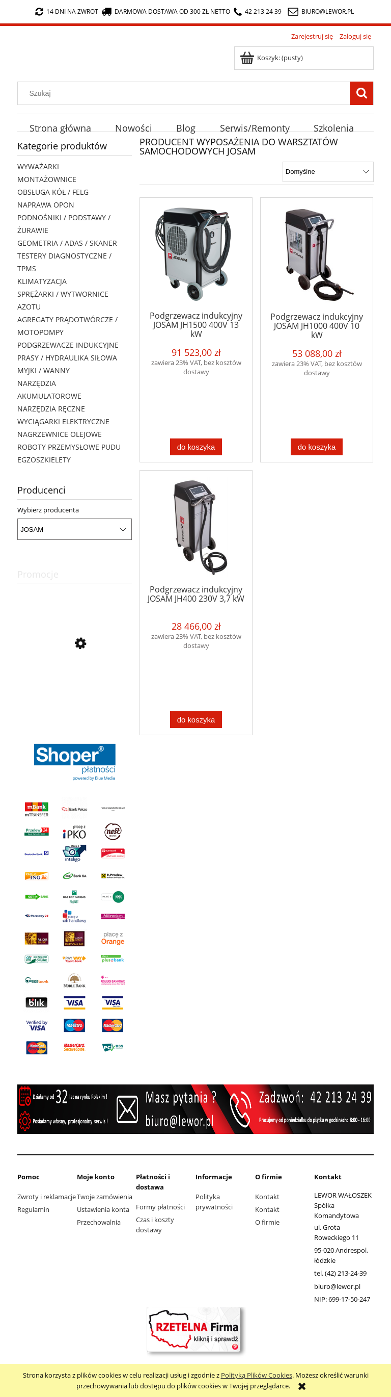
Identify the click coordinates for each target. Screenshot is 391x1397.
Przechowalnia (99, 1222)
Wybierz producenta (48, 509)
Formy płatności (160, 1206)
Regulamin (33, 1209)
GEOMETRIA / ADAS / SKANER (67, 243)
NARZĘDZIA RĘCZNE (51, 408)
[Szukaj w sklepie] (186, 93)
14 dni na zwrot (66, 11)
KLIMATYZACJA (42, 281)
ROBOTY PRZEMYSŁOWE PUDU (69, 447)
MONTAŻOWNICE (46, 179)
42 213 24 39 (258, 11)
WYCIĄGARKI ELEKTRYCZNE (63, 421)
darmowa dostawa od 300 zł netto (166, 11)
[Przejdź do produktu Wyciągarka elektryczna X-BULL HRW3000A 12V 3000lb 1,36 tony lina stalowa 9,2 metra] (74, 690)
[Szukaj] (361, 93)
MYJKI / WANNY (43, 370)
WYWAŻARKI (38, 166)
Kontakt (267, 1196)
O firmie (267, 1222)
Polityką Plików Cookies (256, 1375)
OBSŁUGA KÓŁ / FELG (53, 192)
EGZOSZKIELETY (44, 459)
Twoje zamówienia (104, 1196)
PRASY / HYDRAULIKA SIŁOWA (67, 358)
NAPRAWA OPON (45, 205)
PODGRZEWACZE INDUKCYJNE (68, 345)
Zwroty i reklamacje (46, 1196)
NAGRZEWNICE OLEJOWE (59, 434)
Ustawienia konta (103, 1209)
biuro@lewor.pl (327, 11)
